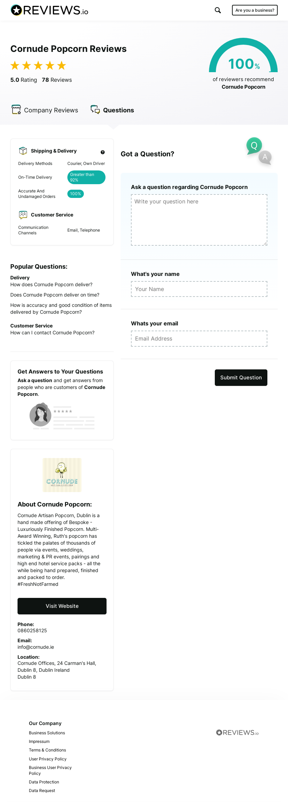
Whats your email (154, 323)
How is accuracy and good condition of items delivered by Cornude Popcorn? (61, 308)
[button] (218, 10)
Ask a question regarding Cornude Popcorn (189, 186)
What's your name (155, 273)
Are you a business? (254, 10)
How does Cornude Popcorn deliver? (51, 284)
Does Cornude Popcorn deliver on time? (54, 295)
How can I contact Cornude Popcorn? (52, 332)
